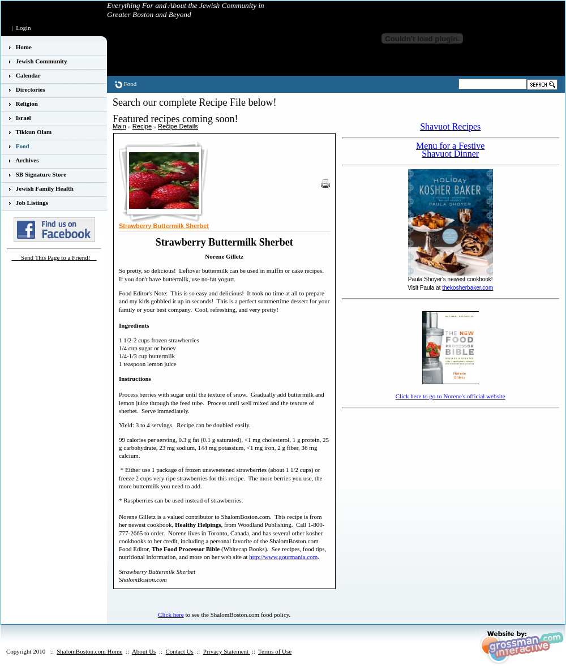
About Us (144, 651)
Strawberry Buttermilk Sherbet (164, 225)
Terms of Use (274, 651)
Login (23, 27)
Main (119, 126)
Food (130, 83)
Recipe (142, 126)
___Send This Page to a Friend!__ (54, 257)
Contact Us (179, 651)
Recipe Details (178, 126)
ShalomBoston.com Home (89, 651)
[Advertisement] (403, 468)
